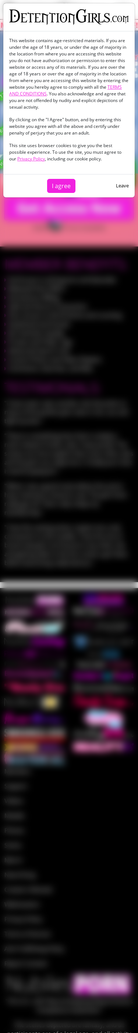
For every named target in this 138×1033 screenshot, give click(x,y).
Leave (122, 185)
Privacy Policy (31, 159)
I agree (61, 186)
